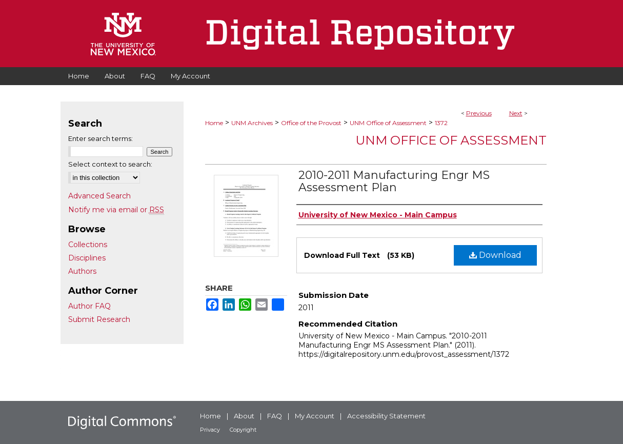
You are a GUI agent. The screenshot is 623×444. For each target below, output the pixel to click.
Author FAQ (89, 306)
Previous (479, 113)
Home (214, 123)
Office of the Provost (311, 123)
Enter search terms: (100, 138)
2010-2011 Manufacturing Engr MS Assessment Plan (394, 181)
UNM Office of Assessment (388, 123)
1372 (441, 123)
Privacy (210, 429)
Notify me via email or (116, 209)
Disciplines (87, 258)
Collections (87, 244)
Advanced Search (99, 195)
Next (515, 113)
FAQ (274, 416)
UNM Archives (252, 123)
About (244, 416)
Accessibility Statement (386, 416)
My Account (314, 416)
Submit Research (99, 319)
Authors (82, 271)
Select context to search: (110, 164)
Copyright (243, 429)
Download (495, 255)
